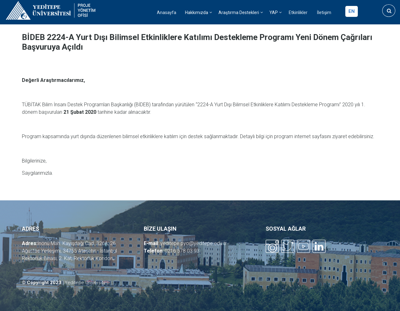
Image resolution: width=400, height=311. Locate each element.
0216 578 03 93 (182, 251)
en (351, 11)
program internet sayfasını (302, 136)
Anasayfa (166, 12)
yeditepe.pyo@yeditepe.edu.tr (193, 243)
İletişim (324, 12)
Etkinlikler (298, 12)
